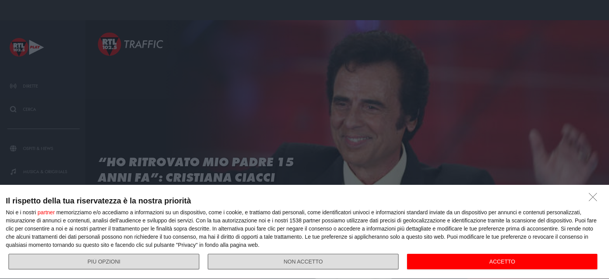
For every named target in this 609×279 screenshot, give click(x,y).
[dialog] (304, 232)
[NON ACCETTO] (595, 199)
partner (46, 212)
